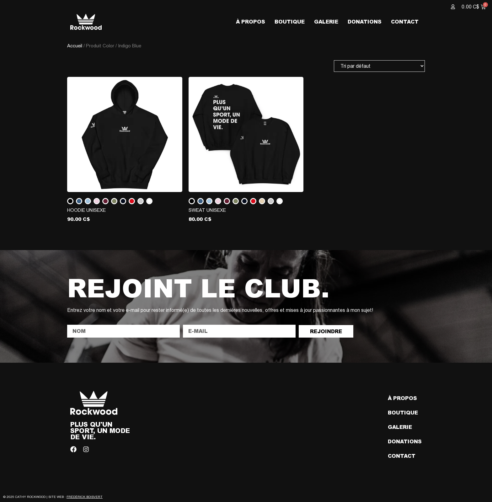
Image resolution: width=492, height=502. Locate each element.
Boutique (290, 21)
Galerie (326, 21)
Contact (405, 21)
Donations (365, 21)
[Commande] (379, 66)
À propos (250, 21)
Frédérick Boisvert (85, 497)
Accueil (74, 45)
